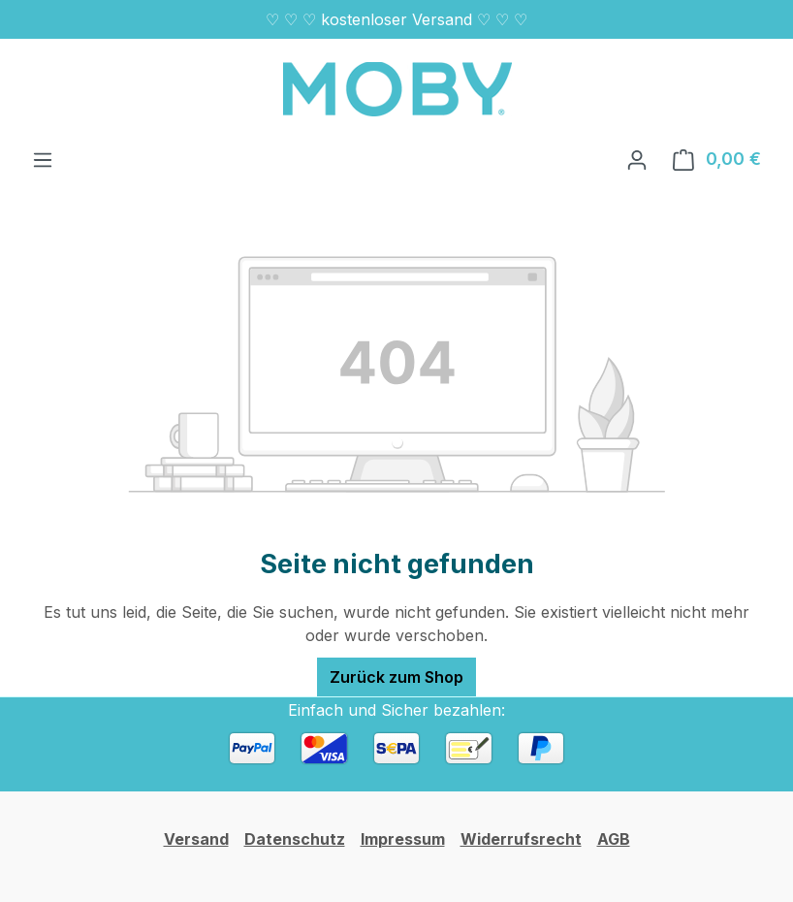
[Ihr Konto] (637, 159)
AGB (613, 839)
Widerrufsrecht (521, 839)
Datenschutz (294, 839)
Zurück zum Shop (396, 677)
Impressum (403, 839)
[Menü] (42, 159)
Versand (196, 839)
